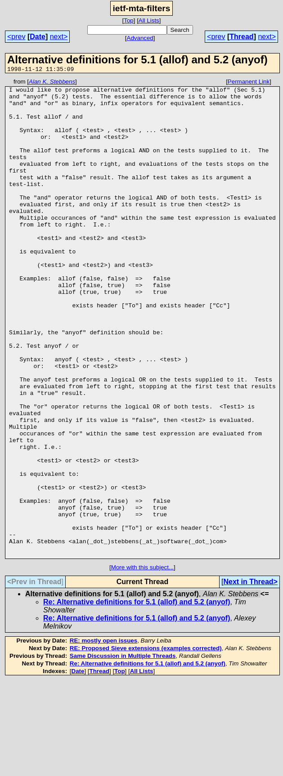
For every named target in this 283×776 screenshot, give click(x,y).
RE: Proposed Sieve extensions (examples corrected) (146, 744)
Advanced (140, 38)
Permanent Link (249, 83)
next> (59, 36)
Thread (241, 36)
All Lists (149, 20)
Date (37, 36)
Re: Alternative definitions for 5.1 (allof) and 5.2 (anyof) (136, 697)
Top (129, 20)
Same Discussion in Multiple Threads (123, 751)
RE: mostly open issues (103, 736)
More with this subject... (142, 663)
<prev (16, 36)
